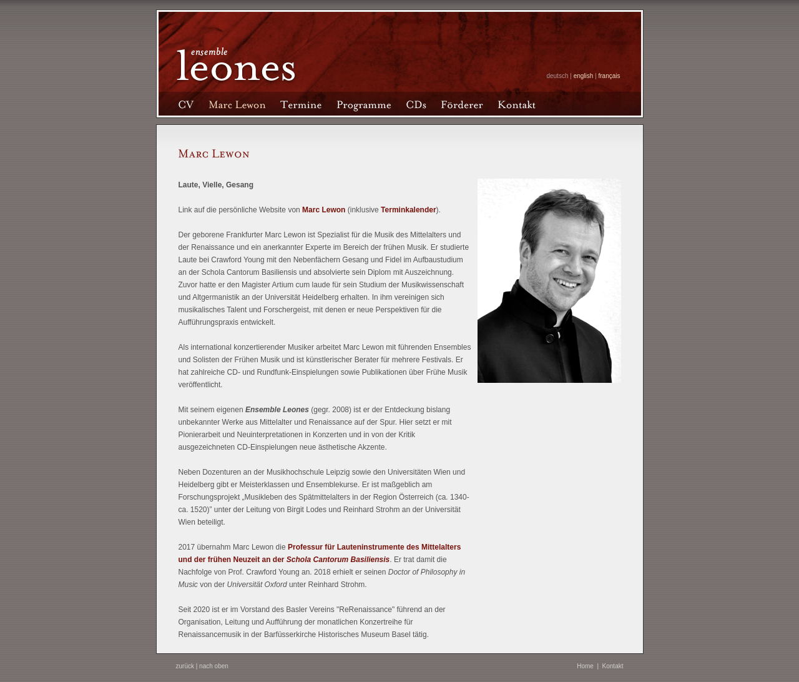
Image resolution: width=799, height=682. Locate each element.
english (584, 75)
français (609, 75)
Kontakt (613, 666)
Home (585, 666)
